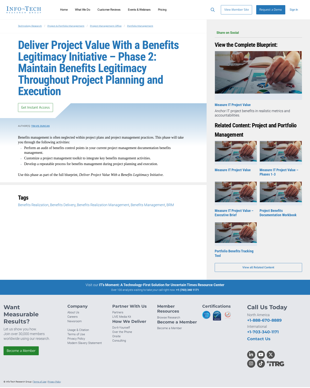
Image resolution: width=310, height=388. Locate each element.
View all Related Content (258, 268)
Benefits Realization (33, 205)
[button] (295, 9)
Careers (72, 317)
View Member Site (236, 10)
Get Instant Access (36, 107)
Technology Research (30, 25)
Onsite (116, 337)
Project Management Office (106, 25)
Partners (117, 313)
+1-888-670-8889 (264, 320)
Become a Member (22, 351)
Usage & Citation (78, 331)
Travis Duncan (40, 126)
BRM (170, 205)
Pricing (162, 9)
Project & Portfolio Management (65, 25)
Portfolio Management (140, 25)
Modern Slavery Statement (84, 344)
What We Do (82, 9)
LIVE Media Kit (121, 317)
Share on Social (258, 33)
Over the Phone (122, 332)
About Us (73, 313)
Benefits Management (148, 205)
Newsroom (74, 322)
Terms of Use (76, 335)
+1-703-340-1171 (263, 332)
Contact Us (258, 339)
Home (64, 9)
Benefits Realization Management (103, 205)
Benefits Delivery (63, 205)
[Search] (211, 9)
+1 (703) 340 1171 (187, 290)
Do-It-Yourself (121, 328)
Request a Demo (270, 10)
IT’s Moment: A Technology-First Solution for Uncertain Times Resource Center (161, 285)
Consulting (119, 341)
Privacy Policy (76, 339)
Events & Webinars (139, 9)
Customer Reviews (109, 9)
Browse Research (168, 318)
